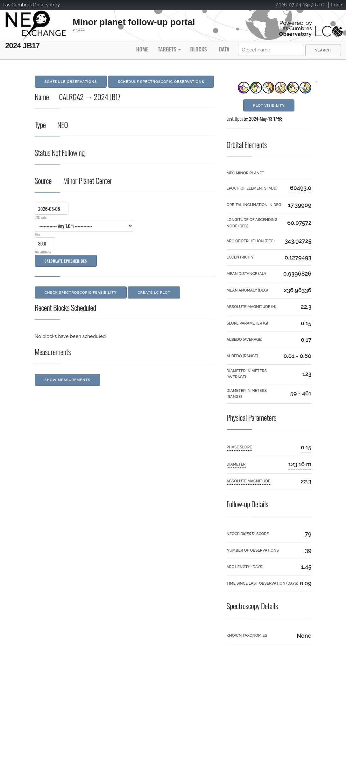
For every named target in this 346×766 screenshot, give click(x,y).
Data (224, 49)
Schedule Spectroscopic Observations (161, 82)
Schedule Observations (71, 82)
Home (142, 49)
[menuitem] (323, 50)
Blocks (198, 49)
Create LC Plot (154, 293)
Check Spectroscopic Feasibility (81, 293)
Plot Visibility (269, 106)
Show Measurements (67, 380)
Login (337, 5)
